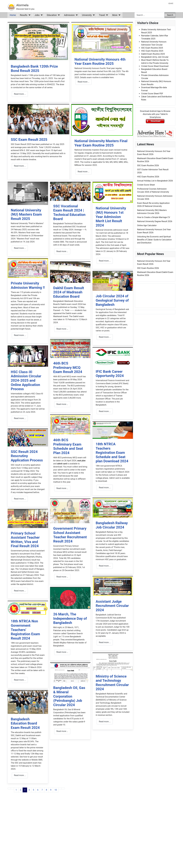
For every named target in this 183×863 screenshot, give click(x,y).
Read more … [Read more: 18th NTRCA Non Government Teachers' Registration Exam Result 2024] (20, 680)
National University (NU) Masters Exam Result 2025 (26, 214)
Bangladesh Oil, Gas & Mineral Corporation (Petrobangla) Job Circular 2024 (69, 696)
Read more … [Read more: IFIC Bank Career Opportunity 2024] (105, 411)
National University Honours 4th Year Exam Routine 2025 (99, 61)
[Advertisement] (70, 830)
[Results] (28, 15)
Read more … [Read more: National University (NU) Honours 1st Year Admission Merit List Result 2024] (105, 261)
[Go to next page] (60, 788)
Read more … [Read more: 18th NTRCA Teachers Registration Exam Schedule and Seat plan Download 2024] (105, 487)
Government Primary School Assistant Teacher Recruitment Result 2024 (70, 534)
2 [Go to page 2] (20, 790)
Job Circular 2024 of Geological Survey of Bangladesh (112, 300)
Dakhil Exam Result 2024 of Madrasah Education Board (68, 292)
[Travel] (106, 15)
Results (23, 15)
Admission (69, 15)
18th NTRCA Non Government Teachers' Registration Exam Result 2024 (25, 629)
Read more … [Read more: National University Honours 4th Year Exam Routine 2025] (83, 82)
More (114, 15)
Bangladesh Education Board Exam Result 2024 (25, 723)
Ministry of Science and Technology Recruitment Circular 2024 (112, 682)
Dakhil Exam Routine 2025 (153, 54)
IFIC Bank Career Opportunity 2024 (110, 373)
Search (170, 15)
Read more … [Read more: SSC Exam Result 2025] (20, 166)
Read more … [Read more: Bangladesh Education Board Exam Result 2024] (20, 775)
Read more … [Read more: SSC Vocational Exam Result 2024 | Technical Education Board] (62, 251)
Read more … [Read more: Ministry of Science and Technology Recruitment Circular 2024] (105, 721)
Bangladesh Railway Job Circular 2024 (112, 525)
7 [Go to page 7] (42, 790)
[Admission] (76, 15)
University (87, 15)
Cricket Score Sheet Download (154, 66)
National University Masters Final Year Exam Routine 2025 (100, 143)
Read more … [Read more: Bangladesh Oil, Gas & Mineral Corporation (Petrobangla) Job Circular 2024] (62, 731)
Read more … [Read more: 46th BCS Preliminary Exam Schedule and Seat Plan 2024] (62, 488)
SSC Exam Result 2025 (29, 139)
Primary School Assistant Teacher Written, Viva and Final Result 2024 (25, 539)
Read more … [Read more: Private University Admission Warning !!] (20, 335)
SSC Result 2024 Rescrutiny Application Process (27, 456)
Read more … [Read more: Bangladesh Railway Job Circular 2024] (105, 566)
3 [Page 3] (24, 790)
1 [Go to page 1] (16, 790)
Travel (102, 15)
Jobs (37, 15)
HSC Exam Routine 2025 (152, 51)
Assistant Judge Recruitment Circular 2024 (112, 605)
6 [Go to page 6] (37, 790)
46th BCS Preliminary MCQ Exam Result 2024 (67, 367)
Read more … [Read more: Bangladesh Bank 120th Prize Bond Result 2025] (20, 94)
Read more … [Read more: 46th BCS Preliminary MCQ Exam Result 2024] (62, 404)
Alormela (22, 5)
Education (52, 15)
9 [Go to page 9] (50, 790)
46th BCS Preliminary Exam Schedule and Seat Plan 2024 (68, 446)
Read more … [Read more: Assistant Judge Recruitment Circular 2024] (105, 642)
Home (13, 15)
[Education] (58, 15)
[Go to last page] (63, 788)
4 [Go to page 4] (29, 790)
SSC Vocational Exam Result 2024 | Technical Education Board (69, 212)
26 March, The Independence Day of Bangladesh (70, 618)
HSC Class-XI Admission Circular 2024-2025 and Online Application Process (26, 380)
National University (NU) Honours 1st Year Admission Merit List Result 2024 (111, 216)
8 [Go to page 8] (46, 790)
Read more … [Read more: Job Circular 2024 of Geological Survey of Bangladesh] (105, 337)
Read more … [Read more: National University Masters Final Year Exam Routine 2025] (83, 171)
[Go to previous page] (12, 788)
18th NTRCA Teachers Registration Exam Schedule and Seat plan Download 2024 (112, 452)
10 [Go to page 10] (56, 790)
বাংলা (170, 3)
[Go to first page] (9, 788)
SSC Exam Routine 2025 (152, 48)
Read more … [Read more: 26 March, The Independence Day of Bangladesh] (62, 652)
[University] (93, 15)
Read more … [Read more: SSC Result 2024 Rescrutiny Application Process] (20, 498)
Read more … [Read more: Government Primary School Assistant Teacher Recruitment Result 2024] (62, 577)
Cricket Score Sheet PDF (152, 93)
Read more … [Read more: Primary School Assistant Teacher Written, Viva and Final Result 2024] (20, 590)
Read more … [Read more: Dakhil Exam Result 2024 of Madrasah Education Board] (62, 329)
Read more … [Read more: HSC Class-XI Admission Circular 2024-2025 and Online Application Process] (20, 418)
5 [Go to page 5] (33, 790)
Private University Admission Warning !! (28, 285)
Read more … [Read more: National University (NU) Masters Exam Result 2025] (20, 248)
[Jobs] (41, 15)
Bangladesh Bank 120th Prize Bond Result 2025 (34, 68)
